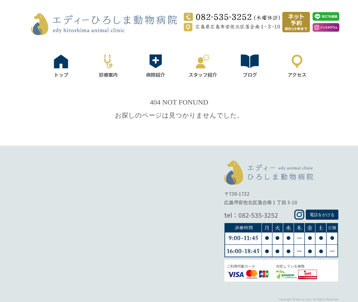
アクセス (297, 74)
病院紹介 (155, 74)
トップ (61, 74)
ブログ (250, 74)
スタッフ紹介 (202, 74)
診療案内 (108, 74)
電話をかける (322, 214)
